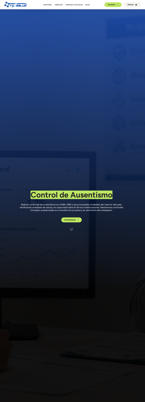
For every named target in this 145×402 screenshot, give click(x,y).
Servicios (59, 5)
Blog (88, 5)
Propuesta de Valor (74, 5)
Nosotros (47, 5)
